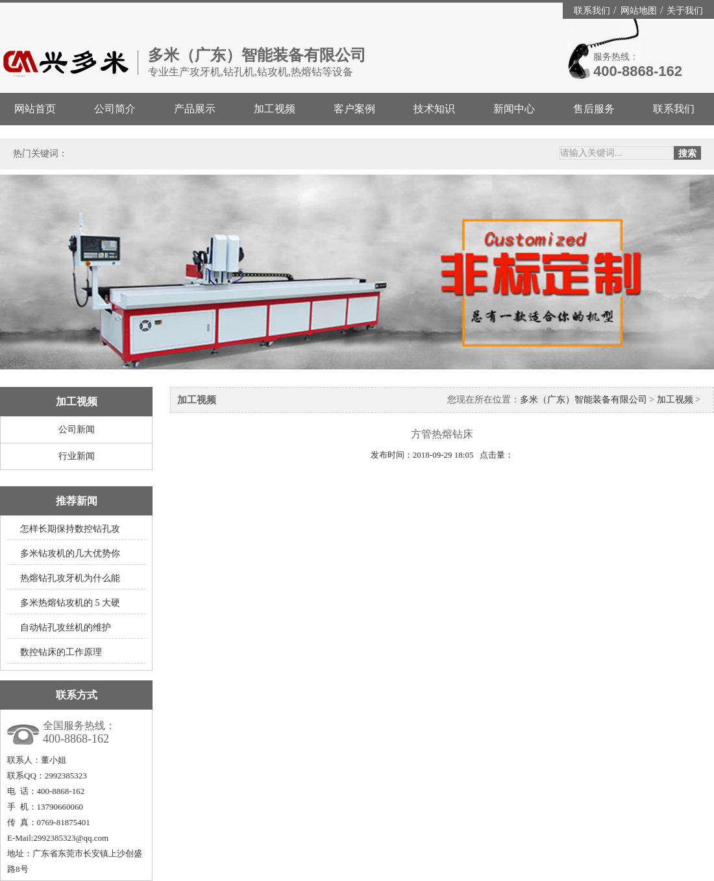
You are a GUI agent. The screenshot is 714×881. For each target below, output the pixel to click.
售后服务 (594, 108)
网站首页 (35, 108)
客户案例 (354, 108)
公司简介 (115, 108)
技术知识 (434, 108)
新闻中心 (514, 108)
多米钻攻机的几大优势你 (70, 553)
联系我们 (593, 11)
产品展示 (194, 108)
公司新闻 (76, 429)
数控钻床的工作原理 (61, 652)
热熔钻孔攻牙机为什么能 (70, 578)
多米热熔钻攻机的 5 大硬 (70, 603)
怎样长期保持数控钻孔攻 (70, 529)
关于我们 (685, 11)
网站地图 (640, 11)
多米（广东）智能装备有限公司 (583, 399)
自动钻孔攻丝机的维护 (65, 627)
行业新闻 (76, 456)
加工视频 (274, 108)
